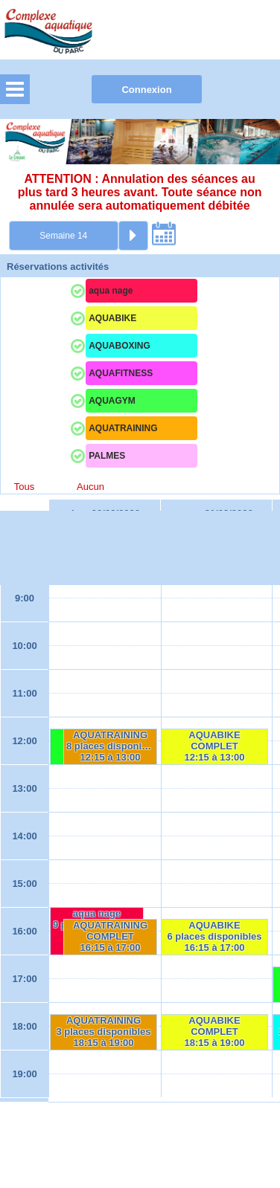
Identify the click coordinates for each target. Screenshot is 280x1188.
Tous (24, 486)
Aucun (90, 486)
